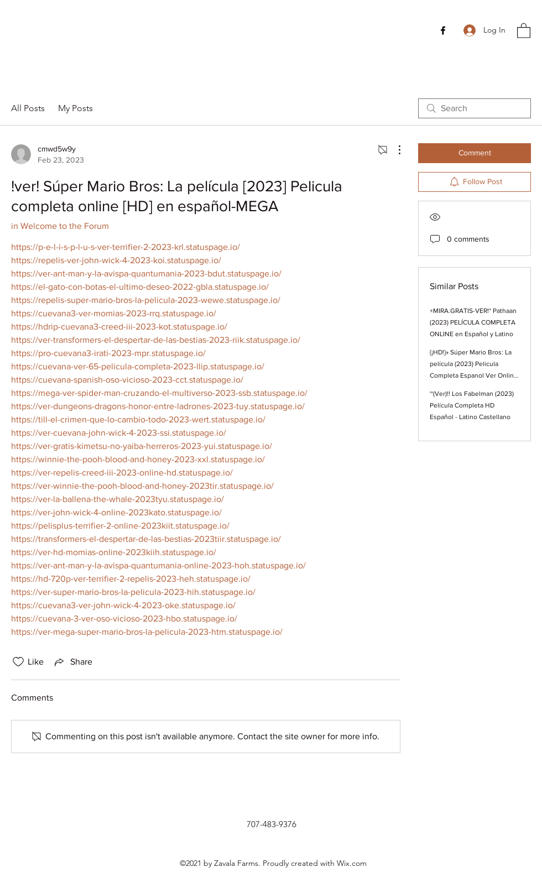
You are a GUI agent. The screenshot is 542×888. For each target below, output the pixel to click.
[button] (523, 30)
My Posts (75, 108)
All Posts (28, 108)
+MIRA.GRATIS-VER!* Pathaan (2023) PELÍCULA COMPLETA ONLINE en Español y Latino (473, 322)
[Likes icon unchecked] (18, 661)
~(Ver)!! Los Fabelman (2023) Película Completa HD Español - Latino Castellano (472, 405)
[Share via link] (72, 661)
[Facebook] (443, 30)
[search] (474, 108)
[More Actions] (393, 149)
